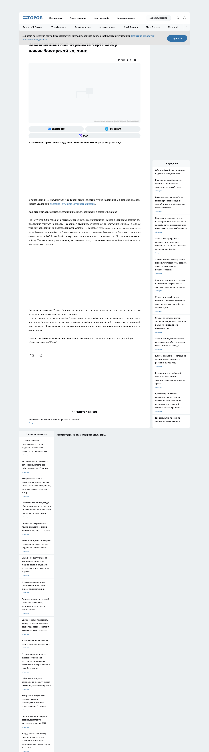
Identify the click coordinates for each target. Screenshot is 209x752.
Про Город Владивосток (51, 654)
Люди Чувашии (78, 18)
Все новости (56, 18)
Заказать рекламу (108, 27)
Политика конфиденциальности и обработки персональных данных (44, 713)
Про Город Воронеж (95, 645)
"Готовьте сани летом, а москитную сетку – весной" (84, 421)
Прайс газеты (24, 671)
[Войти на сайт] (184, 18)
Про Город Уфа (93, 648)
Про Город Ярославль (27, 648)
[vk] (32, 355)
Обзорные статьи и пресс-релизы (99, 667)
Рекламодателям (126, 18)
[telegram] (41, 355)
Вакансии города (83, 27)
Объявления (23, 667)
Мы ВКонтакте (131, 27)
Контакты (90, 664)
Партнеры (90, 671)
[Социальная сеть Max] (84, 135)
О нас (55, 664)
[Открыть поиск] (177, 18)
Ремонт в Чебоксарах (33, 27)
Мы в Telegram (153, 27)
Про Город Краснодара (73, 654)
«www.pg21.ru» (37, 676)
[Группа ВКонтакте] (56, 129)
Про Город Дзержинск (27, 654)
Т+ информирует (59, 27)
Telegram (22, 664)
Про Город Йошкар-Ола (74, 645)
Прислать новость (158, 17)
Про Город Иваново (118, 645)
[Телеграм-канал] (112, 129)
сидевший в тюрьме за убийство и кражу (72, 203)
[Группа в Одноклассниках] (142, 649)
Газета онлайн (101, 18)
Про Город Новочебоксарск (29, 645)
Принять (177, 38)
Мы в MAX (173, 27)
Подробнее (89, 710)
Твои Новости (47, 645)
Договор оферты (59, 667)
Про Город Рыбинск (72, 648)
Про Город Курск (48, 648)
